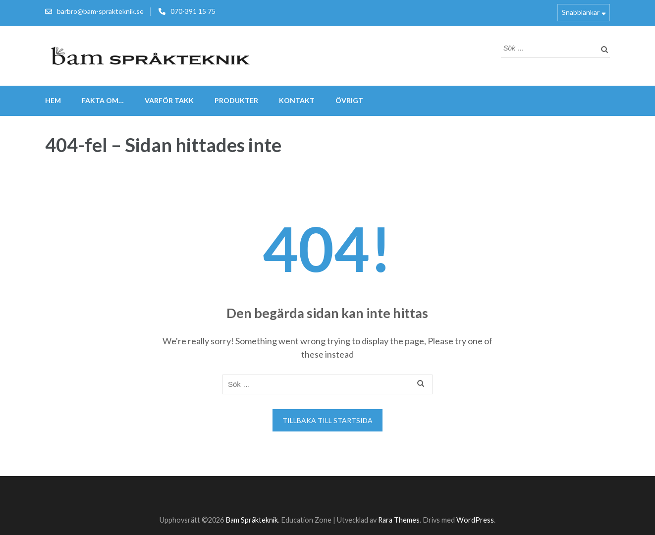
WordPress (475, 520)
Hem (53, 100)
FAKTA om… (103, 100)
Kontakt (297, 100)
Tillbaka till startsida (327, 420)
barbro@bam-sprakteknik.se (100, 11)
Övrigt (349, 100)
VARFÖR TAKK (169, 100)
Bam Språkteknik (251, 520)
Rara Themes (399, 520)
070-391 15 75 (193, 11)
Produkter (236, 100)
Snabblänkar (581, 12)
